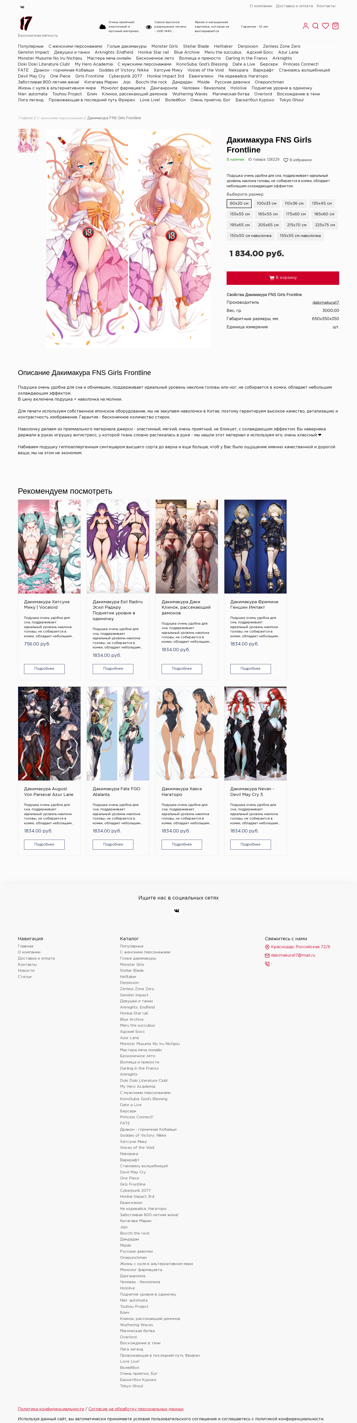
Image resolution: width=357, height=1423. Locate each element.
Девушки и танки (72, 52)
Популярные (31, 46)
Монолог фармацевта (123, 88)
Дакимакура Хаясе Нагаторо (41, 759)
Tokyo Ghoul (291, 100)
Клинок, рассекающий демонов (134, 94)
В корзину (283, 289)
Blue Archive (187, 52)
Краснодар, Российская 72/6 (297, 921)
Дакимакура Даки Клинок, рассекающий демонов (148, 588)
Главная (26, 118)
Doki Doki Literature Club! (44, 64)
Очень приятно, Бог (210, 100)
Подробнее (42, 658)
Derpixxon (248, 46)
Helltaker (223, 46)
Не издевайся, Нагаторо (243, 76)
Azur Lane (288, 52)
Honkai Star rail (153, 52)
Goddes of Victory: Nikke (124, 70)
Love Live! (150, 100)
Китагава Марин (101, 82)
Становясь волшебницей (304, 70)
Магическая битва (230, 94)
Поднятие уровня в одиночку (282, 88)
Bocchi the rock (151, 82)
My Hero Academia (94, 64)
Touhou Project (67, 94)
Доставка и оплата (294, 6)
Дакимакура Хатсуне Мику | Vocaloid (40, 586)
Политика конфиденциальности (51, 1383)
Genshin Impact (33, 52)
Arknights (282, 58)
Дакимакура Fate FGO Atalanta (310, 586)
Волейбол (175, 100)
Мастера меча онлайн (109, 58)
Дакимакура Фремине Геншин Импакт (205, 586)
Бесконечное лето (155, 58)
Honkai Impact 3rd (165, 76)
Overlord (263, 94)
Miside (203, 82)
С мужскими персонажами (144, 64)
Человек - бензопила (203, 88)
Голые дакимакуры (127, 46)
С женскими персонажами (75, 46)
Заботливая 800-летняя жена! (48, 82)
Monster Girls (164, 46)
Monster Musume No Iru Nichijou (50, 58)
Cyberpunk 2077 (125, 76)
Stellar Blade (196, 46)
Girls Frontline (89, 76)
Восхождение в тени (298, 94)
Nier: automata (32, 94)
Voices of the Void (205, 70)
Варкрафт (263, 70)
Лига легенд (31, 100)
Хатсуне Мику (168, 70)
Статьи (24, 950)
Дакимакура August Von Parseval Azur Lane (256, 588)
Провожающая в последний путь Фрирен (92, 100)
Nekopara (238, 70)
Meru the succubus (223, 52)
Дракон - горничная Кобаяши (64, 70)
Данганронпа (163, 88)
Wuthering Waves (190, 94)
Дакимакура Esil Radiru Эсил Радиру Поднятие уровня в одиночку (96, 594)
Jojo (127, 82)
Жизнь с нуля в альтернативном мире (57, 88)
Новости (26, 944)
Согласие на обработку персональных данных (136, 1383)
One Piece (60, 76)
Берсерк (269, 64)
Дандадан (182, 82)
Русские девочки (232, 82)
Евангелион (201, 76)
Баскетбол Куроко (255, 100)
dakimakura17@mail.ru (290, 929)
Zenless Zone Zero (281, 46)
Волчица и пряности (200, 58)
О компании (261, 6)
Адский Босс (259, 52)
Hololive (238, 88)
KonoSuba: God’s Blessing (202, 64)
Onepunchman (269, 82)
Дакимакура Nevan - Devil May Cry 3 (93, 762)
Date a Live (244, 64)
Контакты (326, 6)
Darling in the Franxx (247, 58)
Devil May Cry (31, 76)
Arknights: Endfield (114, 52)
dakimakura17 (325, 314)
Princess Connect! (301, 64)
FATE (23, 70)
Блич (92, 94)
